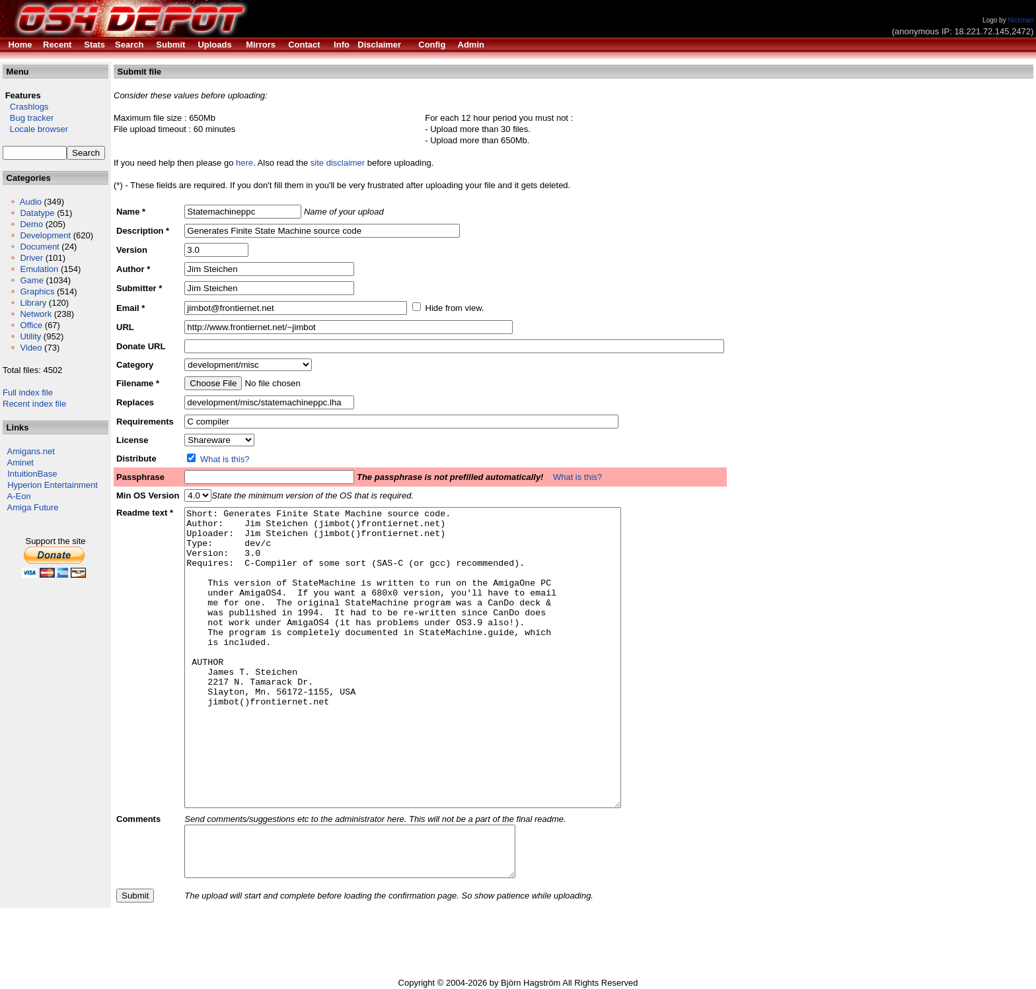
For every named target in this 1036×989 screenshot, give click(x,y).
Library (33, 303)
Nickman (1020, 20)
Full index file (28, 392)
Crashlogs (25, 107)
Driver (31, 258)
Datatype (37, 213)
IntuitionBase (32, 474)
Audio (31, 202)
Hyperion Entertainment (52, 485)
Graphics (37, 291)
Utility (30, 336)
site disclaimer (338, 163)
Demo (31, 224)
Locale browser (35, 129)
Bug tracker (28, 118)
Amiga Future (33, 507)
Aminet (20, 462)
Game (31, 280)
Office (31, 325)
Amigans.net (31, 451)
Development (45, 235)
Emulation (39, 269)
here (244, 163)
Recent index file (34, 404)
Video (31, 348)
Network (36, 314)
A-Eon (19, 496)
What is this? (224, 459)
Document (39, 247)
